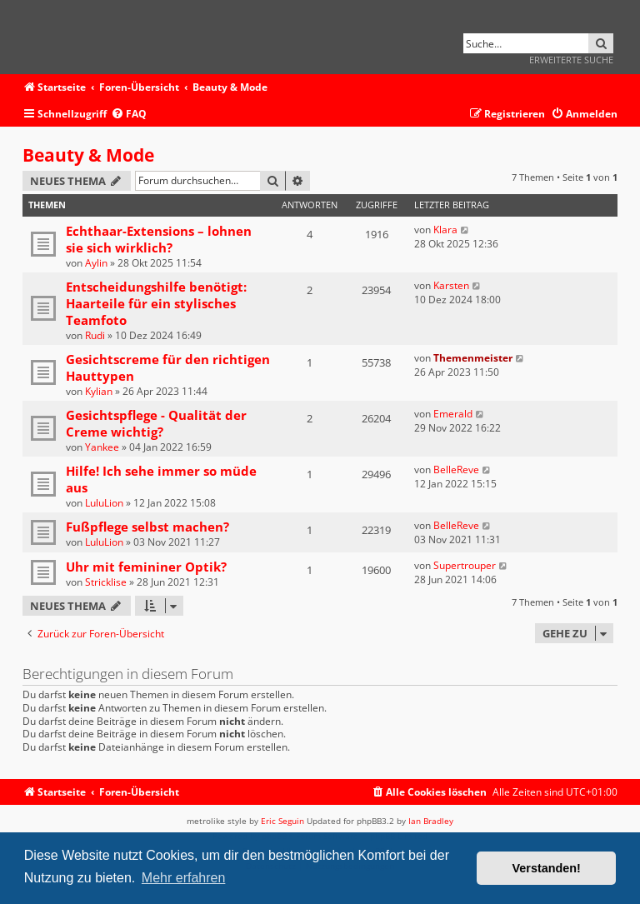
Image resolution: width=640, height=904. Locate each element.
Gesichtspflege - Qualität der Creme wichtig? (156, 423)
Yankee (102, 447)
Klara (445, 229)
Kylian (98, 391)
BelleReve (456, 469)
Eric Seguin (282, 821)
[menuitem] (129, 114)
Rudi (95, 335)
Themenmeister (472, 358)
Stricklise (106, 582)
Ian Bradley (430, 821)
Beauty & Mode (88, 155)
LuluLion (104, 503)
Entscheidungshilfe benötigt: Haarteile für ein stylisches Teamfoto (156, 303)
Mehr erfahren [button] (184, 878)
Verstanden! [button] (546, 868)
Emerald (452, 414)
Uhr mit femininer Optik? (146, 566)
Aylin (96, 263)
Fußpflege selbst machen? (147, 526)
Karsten (451, 285)
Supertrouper (464, 565)
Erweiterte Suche (571, 59)
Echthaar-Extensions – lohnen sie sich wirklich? (159, 239)
